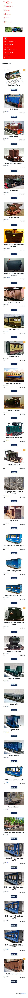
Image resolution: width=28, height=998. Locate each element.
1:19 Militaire (7, 47)
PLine (7, 111)
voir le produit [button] (14, 89)
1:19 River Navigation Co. (9, 49)
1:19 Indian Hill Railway (9, 41)
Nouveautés (7, 57)
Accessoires (7, 55)
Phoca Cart (23, 993)
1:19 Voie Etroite (8, 44)
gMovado (8, 248)
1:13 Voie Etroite (8, 52)
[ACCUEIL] (11, 2)
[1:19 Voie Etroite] (12, 44)
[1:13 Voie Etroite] (12, 52)
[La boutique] (12, 6)
